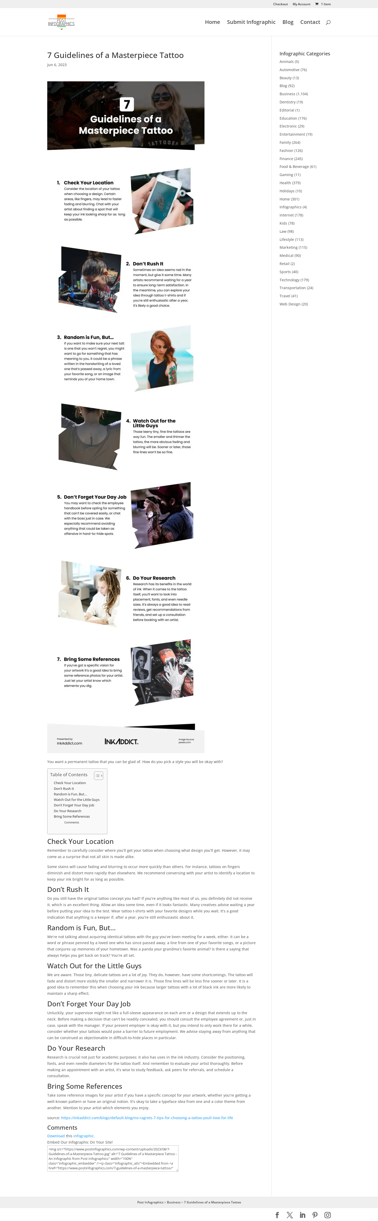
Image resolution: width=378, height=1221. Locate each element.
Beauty (286, 77)
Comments (71, 822)
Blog (287, 22)
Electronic (288, 126)
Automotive (290, 69)
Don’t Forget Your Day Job (74, 805)
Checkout (280, 4)
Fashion (286, 150)
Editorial (287, 110)
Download (56, 1135)
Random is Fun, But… (70, 794)
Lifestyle (287, 239)
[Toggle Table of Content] (96, 775)
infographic (84, 1135)
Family (285, 142)
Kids (283, 223)
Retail (285, 263)
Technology (290, 279)
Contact (310, 22)
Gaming (286, 174)
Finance (286, 158)
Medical (286, 255)
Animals (287, 61)
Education (288, 118)
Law (283, 231)
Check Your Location (70, 783)
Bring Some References (72, 816)
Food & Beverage (294, 166)
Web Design (290, 304)
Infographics (291, 206)
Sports (285, 271)
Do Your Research (67, 811)
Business (287, 93)
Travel (285, 295)
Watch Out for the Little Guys (76, 799)
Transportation (293, 287)
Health (285, 182)
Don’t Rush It (64, 788)
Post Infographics (150, 1202)
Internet (287, 215)
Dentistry (288, 101)
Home (212, 22)
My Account (302, 4)
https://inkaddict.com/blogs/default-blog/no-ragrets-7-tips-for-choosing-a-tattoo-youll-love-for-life (147, 1117)
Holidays (287, 190)
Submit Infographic (251, 22)
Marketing (289, 247)
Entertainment (292, 134)
